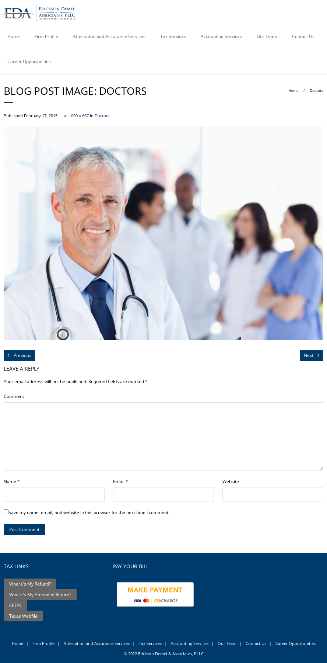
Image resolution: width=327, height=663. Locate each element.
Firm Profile (46, 36)
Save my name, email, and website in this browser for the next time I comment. (88, 512)
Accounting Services (221, 36)
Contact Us (303, 36)
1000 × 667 (79, 115)
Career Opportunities (29, 61)
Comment (14, 396)
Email (120, 481)
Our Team (267, 36)
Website (230, 481)
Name (12, 481)
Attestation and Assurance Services (109, 36)
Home (13, 36)
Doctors (102, 115)
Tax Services (173, 36)
